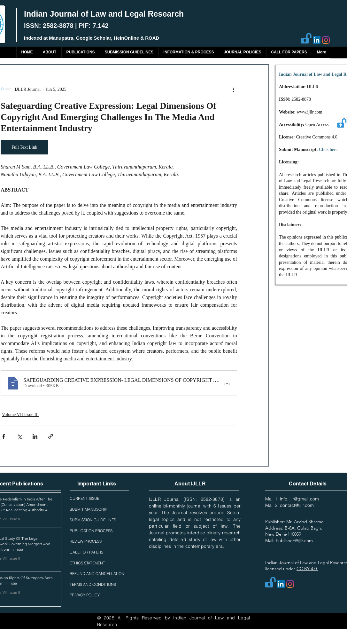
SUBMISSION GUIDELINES (93, 519)
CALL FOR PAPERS (86, 552)
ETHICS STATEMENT (87, 563)
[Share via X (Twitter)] (19, 436)
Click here (328, 149)
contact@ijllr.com (297, 505)
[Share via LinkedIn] (35, 436)
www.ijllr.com (309, 112)
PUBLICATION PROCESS (91, 530)
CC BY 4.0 (307, 568)
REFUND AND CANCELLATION (97, 573)
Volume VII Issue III (20, 414)
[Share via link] (51, 436)
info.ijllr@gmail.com (299, 499)
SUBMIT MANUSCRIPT (89, 509)
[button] (80, 52)
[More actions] (233, 89)
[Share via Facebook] (4, 436)
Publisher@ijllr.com (294, 540)
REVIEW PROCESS (86, 541)
